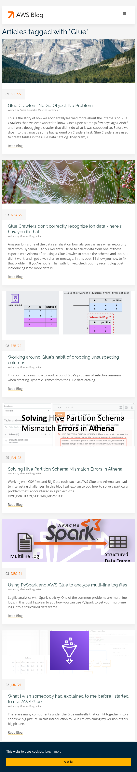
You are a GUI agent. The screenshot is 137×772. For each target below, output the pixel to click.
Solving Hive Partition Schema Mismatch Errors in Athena (65, 469)
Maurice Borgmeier (49, 110)
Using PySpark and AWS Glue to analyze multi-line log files (67, 584)
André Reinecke (28, 110)
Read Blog (15, 146)
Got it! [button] (68, 761)
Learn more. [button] (53, 751)
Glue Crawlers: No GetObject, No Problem (50, 105)
